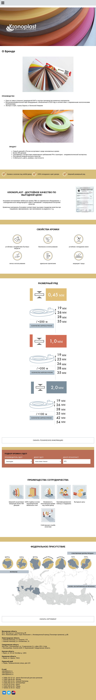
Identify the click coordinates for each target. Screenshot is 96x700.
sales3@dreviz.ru (7, 674)
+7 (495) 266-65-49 (8, 679)
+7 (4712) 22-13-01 (8, 684)
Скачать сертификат (48, 619)
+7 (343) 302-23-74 (8, 683)
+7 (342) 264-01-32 (8, 686)
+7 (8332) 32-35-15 (8, 688)
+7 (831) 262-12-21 (8, 681)
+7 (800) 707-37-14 (8, 678)
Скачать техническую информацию (48, 440)
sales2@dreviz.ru (7, 673)
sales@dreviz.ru (7, 671)
